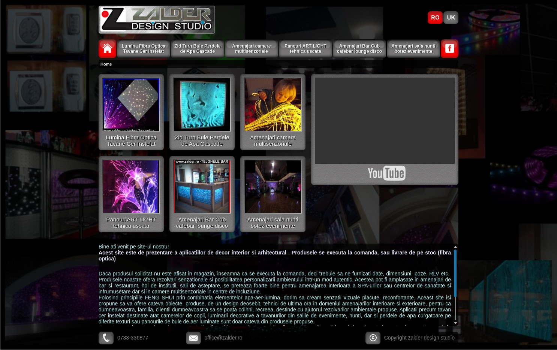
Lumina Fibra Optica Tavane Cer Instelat (143, 48)
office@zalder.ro (224, 338)
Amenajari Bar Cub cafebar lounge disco (359, 48)
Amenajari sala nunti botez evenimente (413, 48)
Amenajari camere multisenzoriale (251, 48)
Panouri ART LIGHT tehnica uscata (305, 48)
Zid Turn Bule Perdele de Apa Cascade (197, 48)
